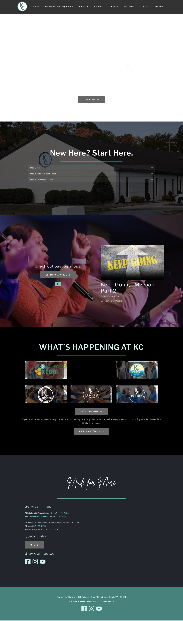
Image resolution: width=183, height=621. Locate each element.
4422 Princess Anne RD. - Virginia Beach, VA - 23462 (101, 597)
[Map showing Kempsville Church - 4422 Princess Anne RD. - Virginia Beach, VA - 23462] (130, 534)
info (33, 530)
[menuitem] (36, 6)
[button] (91, 168)
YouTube (64, 513)
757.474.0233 (39, 526)
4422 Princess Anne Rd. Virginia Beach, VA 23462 (57, 523)
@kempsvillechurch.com (46, 530)
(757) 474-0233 (106, 602)
